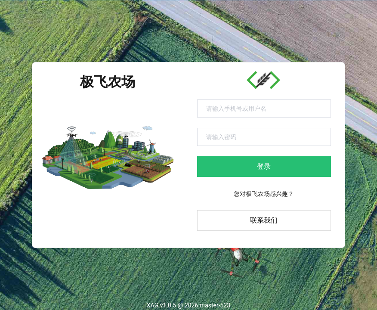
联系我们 (264, 220)
